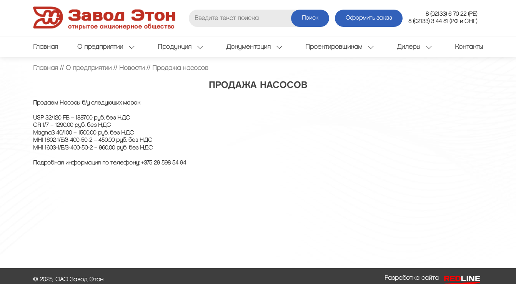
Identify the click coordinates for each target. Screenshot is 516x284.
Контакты (469, 47)
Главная (45, 47)
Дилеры (414, 46)
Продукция (180, 46)
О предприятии (106, 46)
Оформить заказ (369, 18)
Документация (254, 46)
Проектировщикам (339, 46)
